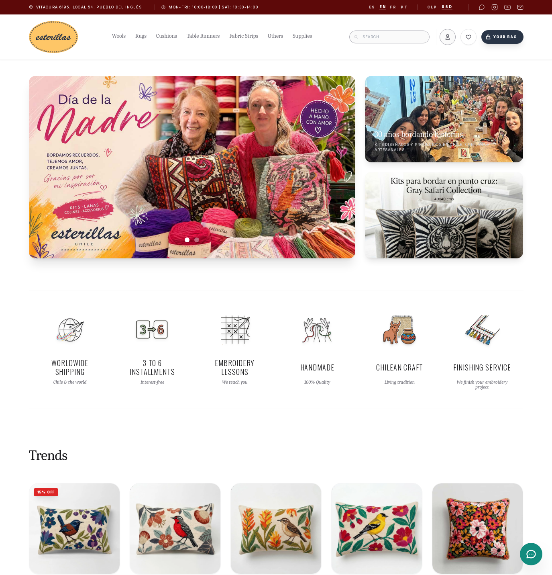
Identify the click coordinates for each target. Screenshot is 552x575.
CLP (432, 7)
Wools (119, 36)
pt (404, 7)
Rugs (141, 36)
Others (275, 36)
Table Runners (203, 36)
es (372, 7)
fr (393, 7)
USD (447, 7)
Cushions (166, 36)
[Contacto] (531, 554)
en (382, 7)
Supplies (302, 36)
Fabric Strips (243, 36)
